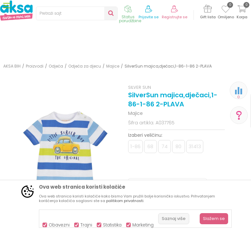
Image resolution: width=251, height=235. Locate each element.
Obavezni (59, 225)
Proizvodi (34, 66)
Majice (112, 66)
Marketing (143, 225)
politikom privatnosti (124, 200)
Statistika (112, 225)
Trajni (86, 225)
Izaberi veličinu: (145, 135)
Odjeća (56, 66)
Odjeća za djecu (84, 66)
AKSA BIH (12, 66)
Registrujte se (174, 17)
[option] (64, 148)
